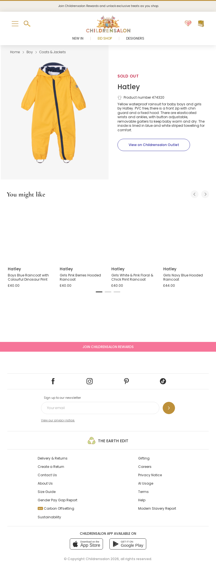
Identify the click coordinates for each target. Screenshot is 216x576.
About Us (45, 483)
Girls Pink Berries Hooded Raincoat (80, 277)
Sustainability (49, 517)
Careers (145, 466)
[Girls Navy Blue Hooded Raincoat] (186, 232)
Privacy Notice (150, 475)
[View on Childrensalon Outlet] (153, 145)
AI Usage (145, 483)
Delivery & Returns (53, 458)
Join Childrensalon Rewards (108, 346)
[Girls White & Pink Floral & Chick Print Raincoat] (134, 232)
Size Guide (47, 491)
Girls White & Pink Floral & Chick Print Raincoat (132, 277)
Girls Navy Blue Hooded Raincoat (183, 277)
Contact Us (47, 475)
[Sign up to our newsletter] (169, 408)
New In (77, 38)
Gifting (144, 458)
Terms (143, 491)
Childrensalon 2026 (102, 558)
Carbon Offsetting (56, 508)
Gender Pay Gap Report (57, 500)
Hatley (128, 86)
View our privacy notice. (58, 420)
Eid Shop (105, 38)
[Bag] (201, 23)
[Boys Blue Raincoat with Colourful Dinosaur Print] (30, 232)
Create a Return (51, 466)
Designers (135, 38)
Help (141, 500)
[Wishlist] (188, 23)
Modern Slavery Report (157, 508)
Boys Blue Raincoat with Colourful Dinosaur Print (28, 277)
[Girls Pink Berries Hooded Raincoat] (82, 232)
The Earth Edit (108, 440)
